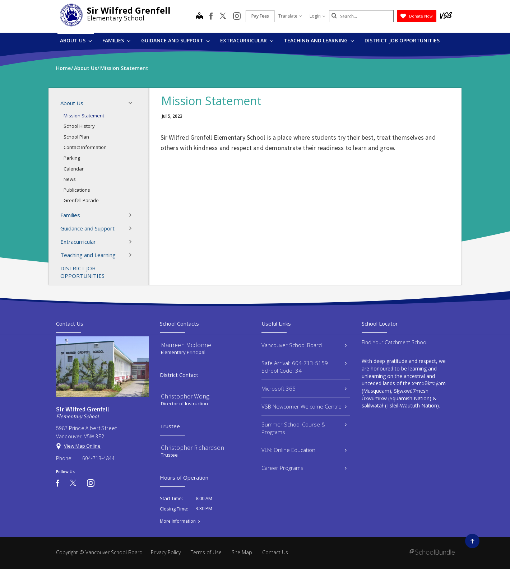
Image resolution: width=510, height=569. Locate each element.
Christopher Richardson (192, 447)
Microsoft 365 (304, 388)
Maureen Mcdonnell (188, 345)
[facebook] (211, 16)
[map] (199, 16)
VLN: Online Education (304, 449)
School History (79, 126)
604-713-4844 (98, 458)
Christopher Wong (185, 396)
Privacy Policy (166, 552)
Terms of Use (206, 552)
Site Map (242, 552)
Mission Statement (84, 115)
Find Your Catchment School (394, 342)
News (70, 179)
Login (317, 16)
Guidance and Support (175, 40)
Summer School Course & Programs (304, 428)
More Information (178, 521)
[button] (132, 103)
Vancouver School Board (304, 345)
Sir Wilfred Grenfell (129, 10)
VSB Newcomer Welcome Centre (304, 406)
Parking (72, 158)
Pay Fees (260, 16)
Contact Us (275, 552)
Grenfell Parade (81, 200)
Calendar (74, 168)
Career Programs (304, 467)
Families (116, 40)
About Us (76, 40)
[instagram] (237, 16)
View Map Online (82, 446)
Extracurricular (246, 40)
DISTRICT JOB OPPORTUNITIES (402, 40)
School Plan (76, 137)
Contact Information (85, 147)
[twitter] (223, 16)
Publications (77, 190)
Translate (290, 16)
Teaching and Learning (319, 40)
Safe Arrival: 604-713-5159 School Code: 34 (304, 366)
